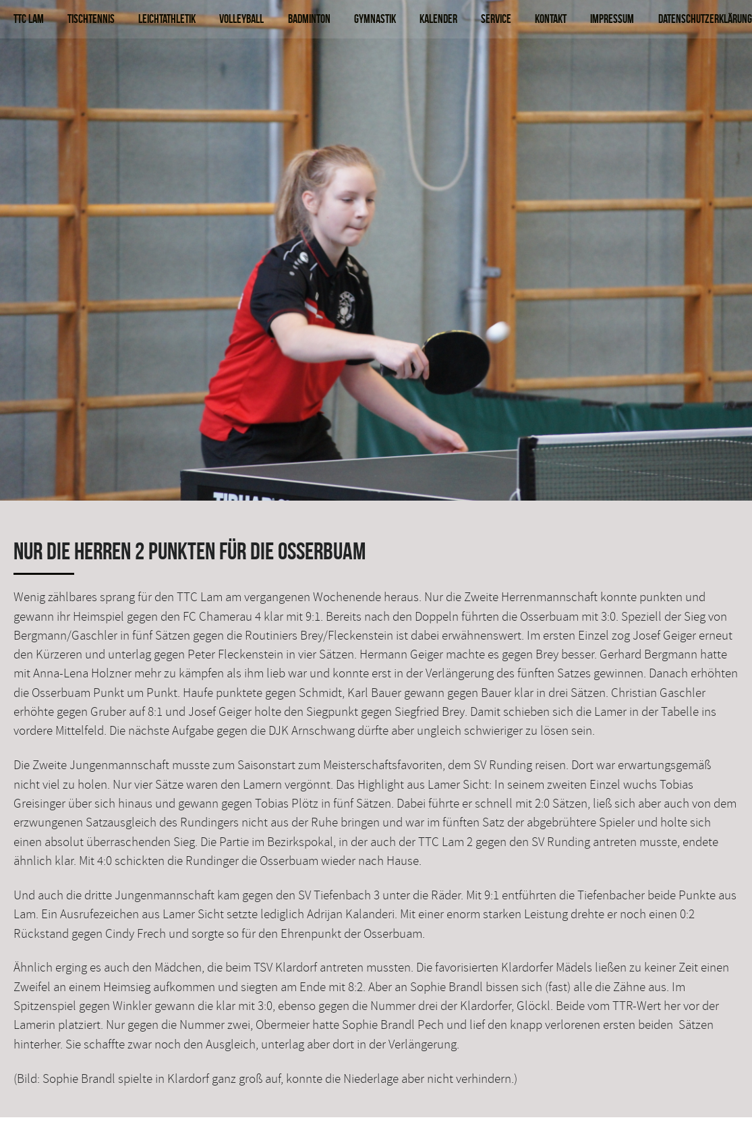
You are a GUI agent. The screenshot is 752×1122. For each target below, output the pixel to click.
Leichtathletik (167, 18)
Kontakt (551, 18)
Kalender (438, 18)
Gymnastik (375, 18)
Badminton (309, 18)
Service (496, 18)
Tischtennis (91, 18)
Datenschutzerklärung (705, 18)
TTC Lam (28, 18)
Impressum (612, 18)
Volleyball (241, 18)
